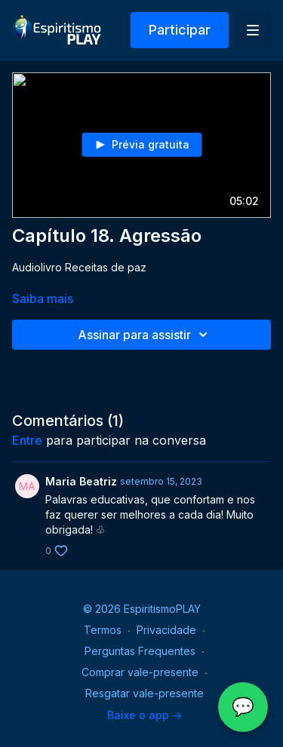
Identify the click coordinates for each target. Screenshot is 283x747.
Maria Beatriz (81, 481)
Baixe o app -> (144, 715)
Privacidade (166, 629)
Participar (180, 30)
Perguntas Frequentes (140, 650)
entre (27, 440)
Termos (103, 629)
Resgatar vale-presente (144, 693)
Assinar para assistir (145, 335)
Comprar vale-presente (140, 672)
